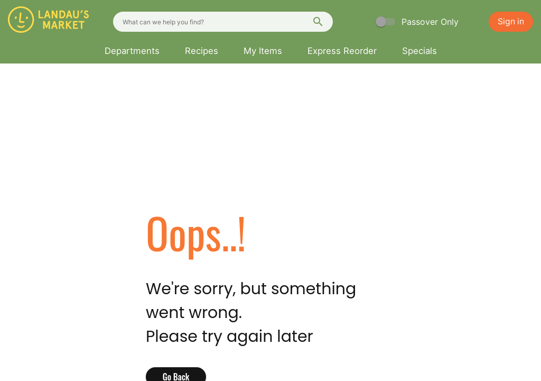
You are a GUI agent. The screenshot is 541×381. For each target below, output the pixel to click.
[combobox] (223, 22)
